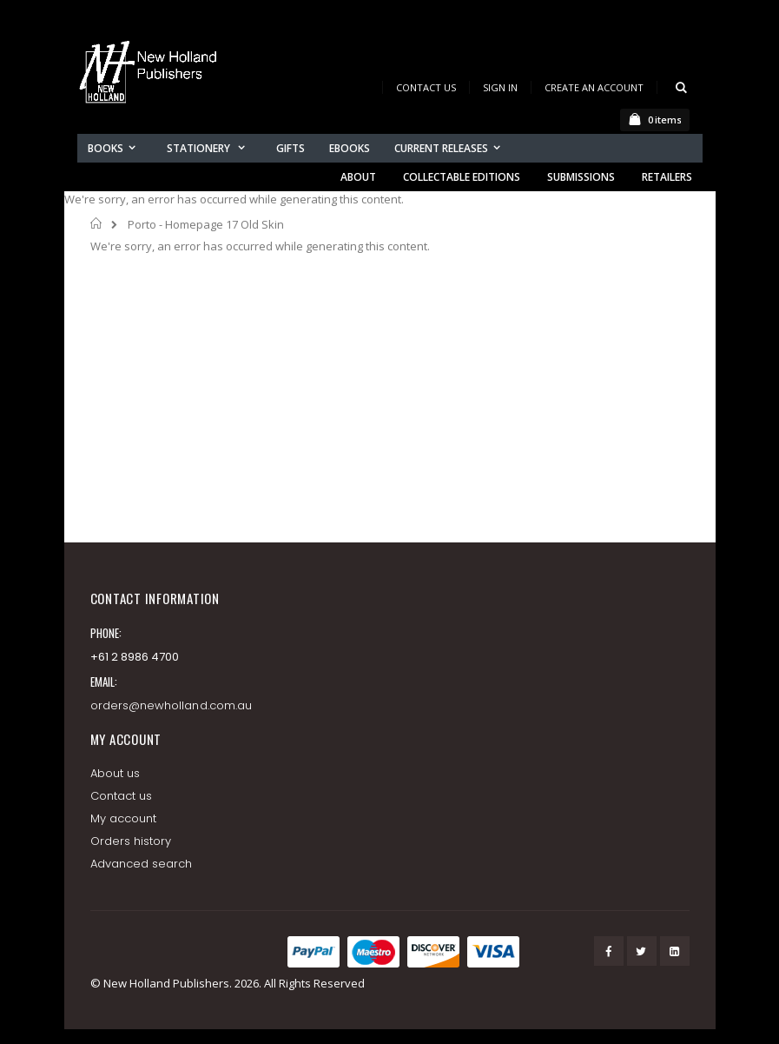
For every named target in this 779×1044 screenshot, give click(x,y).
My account (123, 818)
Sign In (500, 87)
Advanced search (141, 863)
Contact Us (426, 87)
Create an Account (594, 87)
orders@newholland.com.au (171, 705)
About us (115, 773)
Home (96, 223)
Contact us (121, 796)
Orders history (131, 841)
